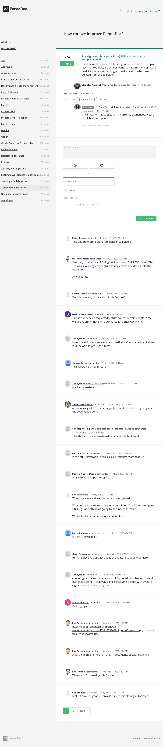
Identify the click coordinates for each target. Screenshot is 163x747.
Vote (68, 63)
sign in (153, 11)
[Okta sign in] (101, 165)
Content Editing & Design (15, 79)
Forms (4, 104)
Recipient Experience (12, 155)
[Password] (88, 191)
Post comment (146, 218)
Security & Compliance (13, 168)
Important (88, 99)
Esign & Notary (9, 92)
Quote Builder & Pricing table (17, 143)
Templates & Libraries (13, 187)
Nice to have (71, 99)
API (3, 60)
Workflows (7, 200)
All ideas (6, 42)
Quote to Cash (9, 149)
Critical (105, 99)
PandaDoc (136, 738)
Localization (8, 124)
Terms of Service (152, 738)
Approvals (6, 66)
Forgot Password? (70, 198)
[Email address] (88, 181)
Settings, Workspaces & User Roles (20, 174)
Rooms (5, 162)
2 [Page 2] (73, 710)
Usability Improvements (14, 193)
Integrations (8, 111)
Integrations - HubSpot (14, 117)
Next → (84, 710)
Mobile (5, 130)
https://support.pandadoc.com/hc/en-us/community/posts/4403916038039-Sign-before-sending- (107, 628)
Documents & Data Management (19, 85)
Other (4, 136)
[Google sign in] (75, 165)
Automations (8, 73)
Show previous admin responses (97, 125)
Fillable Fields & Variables (15, 98)
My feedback (8, 48)
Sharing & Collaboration (14, 181)
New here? (88, 205)
